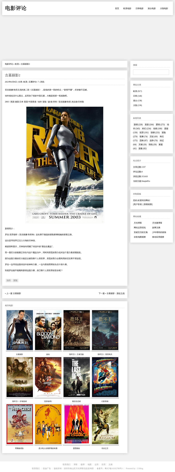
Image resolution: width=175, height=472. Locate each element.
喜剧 (149, 125)
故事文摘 (156, 228)
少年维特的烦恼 (159, 232)
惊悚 (155, 132)
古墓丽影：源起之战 (116, 293)
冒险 (15, 280)
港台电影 (152, 8)
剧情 (138, 125)
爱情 (160, 125)
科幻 (146, 129)
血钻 (48, 354)
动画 (157, 129)
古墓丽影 (17, 293)
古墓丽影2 (12, 75)
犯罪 (144, 132)
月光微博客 (157, 223)
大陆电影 (164, 8)
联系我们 (67, 464)
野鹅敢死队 (19, 448)
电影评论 (16, 8)
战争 (154, 140)
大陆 (137, 105)
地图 (90, 464)
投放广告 (47, 468)
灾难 (143, 144)
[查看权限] (148, 204)
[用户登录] (137, 204)
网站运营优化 (140, 228)
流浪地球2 (48, 401)
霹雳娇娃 (76, 448)
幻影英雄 (105, 401)
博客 (76, 464)
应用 (104, 464)
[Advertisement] (87, 38)
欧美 (17, 64)
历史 (154, 136)
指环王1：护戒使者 (19, 401)
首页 (117, 8)
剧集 (143, 148)
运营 (97, 464)
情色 (153, 144)
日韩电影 (140, 8)
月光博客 (138, 223)
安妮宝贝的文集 (141, 232)
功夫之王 (105, 448)
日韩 (137, 96)
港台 (137, 101)
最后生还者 (76, 401)
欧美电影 (127, 8)
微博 (83, 464)
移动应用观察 (158, 237)
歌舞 (144, 136)
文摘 (110, 464)
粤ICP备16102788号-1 (114, 468)
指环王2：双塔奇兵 (105, 354)
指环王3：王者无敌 (76, 354)
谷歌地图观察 (140, 237)
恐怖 (144, 140)
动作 (9, 280)
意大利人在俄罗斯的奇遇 (48, 448)
